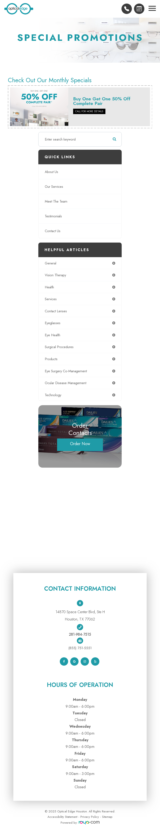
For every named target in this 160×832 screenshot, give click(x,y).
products (51, 358)
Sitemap (107, 817)
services (51, 298)
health (49, 287)
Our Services (54, 186)
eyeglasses (52, 322)
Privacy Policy (89, 817)
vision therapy (55, 275)
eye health (52, 335)
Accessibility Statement (62, 817)
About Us (51, 171)
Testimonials (53, 216)
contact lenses (56, 311)
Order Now (80, 444)
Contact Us (52, 230)
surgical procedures (59, 346)
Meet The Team (56, 201)
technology (53, 394)
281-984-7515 (80, 634)
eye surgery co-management (66, 371)
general (50, 263)
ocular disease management (65, 382)
